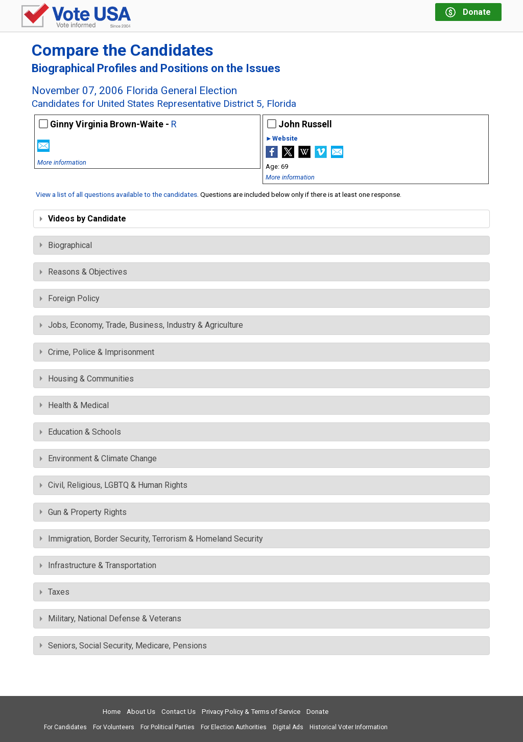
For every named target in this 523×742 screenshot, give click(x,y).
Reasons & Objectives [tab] (83, 272)
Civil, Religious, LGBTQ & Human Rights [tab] (113, 485)
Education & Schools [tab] (80, 432)
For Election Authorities (234, 727)
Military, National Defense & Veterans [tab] (110, 618)
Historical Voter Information (349, 727)
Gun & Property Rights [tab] (83, 512)
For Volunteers (113, 727)
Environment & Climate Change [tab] (98, 458)
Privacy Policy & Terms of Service (251, 711)
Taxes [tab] (54, 592)
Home (112, 711)
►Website (282, 139)
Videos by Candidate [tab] (83, 218)
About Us (141, 711)
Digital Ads (288, 727)
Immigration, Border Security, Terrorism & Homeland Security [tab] (151, 539)
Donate (317, 711)
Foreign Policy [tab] (70, 298)
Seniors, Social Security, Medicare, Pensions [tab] (123, 645)
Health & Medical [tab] (74, 405)
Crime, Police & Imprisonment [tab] (97, 352)
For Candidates (65, 727)
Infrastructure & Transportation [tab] (98, 565)
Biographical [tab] (66, 245)
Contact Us (178, 711)
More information (61, 162)
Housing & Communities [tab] (87, 379)
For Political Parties (167, 727)
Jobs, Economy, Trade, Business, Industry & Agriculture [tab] (141, 325)
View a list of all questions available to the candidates (116, 194)
